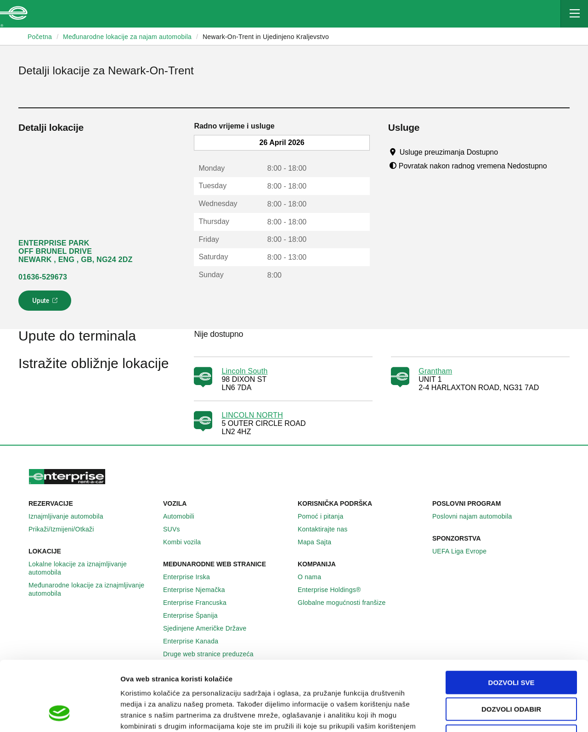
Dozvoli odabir (511, 647)
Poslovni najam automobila (477, 516)
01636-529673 (42, 277)
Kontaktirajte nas (328, 529)
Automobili (183, 516)
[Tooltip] (507, 151)
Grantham (435, 371)
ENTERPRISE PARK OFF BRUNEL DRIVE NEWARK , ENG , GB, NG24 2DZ (75, 251)
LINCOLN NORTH (252, 415)
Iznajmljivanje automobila (70, 516)
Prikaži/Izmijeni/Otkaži (66, 529)
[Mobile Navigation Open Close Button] (574, 14)
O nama (314, 577)
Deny (511, 673)
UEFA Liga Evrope (464, 551)
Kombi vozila (187, 542)
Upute (46, 303)
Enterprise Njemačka (199, 589)
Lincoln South (244, 371)
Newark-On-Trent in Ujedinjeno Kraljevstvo (266, 36)
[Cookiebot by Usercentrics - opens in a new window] (59, 714)
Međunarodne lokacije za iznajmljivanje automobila (92, 589)
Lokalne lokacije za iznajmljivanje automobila (92, 568)
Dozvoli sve (511, 620)
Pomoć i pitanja (325, 516)
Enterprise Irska (191, 577)
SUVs (176, 529)
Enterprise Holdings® (334, 589)
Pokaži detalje (473, 714)
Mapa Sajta (319, 542)
